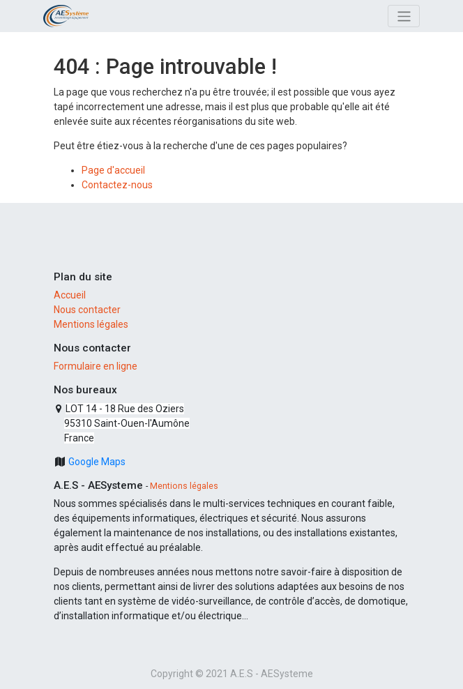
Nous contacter (87, 309)
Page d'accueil (113, 170)
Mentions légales (91, 324)
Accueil (70, 295)
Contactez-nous (117, 184)
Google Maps (96, 461)
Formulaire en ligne (95, 366)
